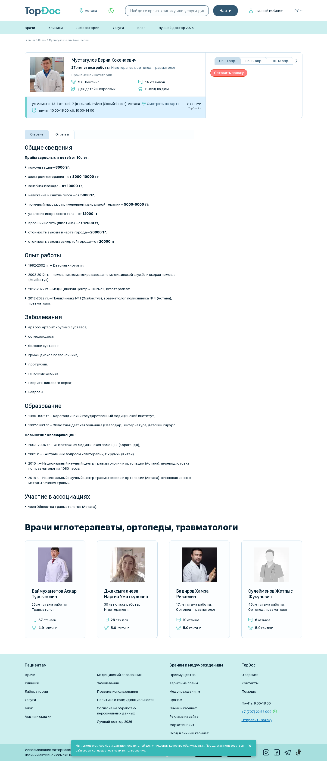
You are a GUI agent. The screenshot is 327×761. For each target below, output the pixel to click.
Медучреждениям (184, 691)
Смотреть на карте (163, 104)
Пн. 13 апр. (280, 61)
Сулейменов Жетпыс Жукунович (270, 593)
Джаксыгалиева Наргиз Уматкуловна (126, 593)
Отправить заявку (257, 720)
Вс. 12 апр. (253, 61)
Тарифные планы (183, 683)
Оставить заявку (229, 73)
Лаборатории (87, 27)
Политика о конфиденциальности (125, 700)
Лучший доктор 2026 (176, 27)
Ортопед (144, 67)
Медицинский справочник (119, 675)
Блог (141, 27)
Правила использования (117, 691)
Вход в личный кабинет (189, 733)
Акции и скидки (38, 716)
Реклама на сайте (184, 716)
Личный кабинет (269, 11)
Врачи (30, 27)
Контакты (250, 683)
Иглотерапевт (123, 67)
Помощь (249, 691)
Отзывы (62, 134)
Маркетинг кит (182, 725)
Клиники (55, 27)
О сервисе (250, 675)
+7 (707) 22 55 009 (256, 711)
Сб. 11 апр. (227, 61)
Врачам (175, 700)
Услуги (118, 27)
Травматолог (164, 67)
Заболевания (108, 683)
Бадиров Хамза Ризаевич (192, 593)
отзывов (155, 82)
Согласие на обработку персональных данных (116, 710)
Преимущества (182, 675)
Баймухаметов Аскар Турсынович (54, 593)
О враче (36, 134)
